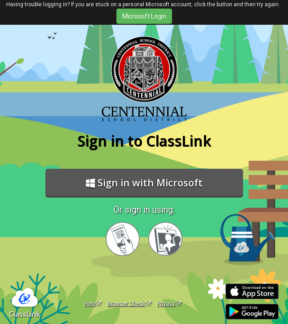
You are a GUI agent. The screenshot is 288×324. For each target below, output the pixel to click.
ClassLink (24, 314)
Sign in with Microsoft (144, 182)
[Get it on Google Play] (252, 312)
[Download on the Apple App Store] (252, 291)
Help (93, 304)
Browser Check (129, 304)
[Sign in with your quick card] (122, 239)
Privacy (169, 304)
